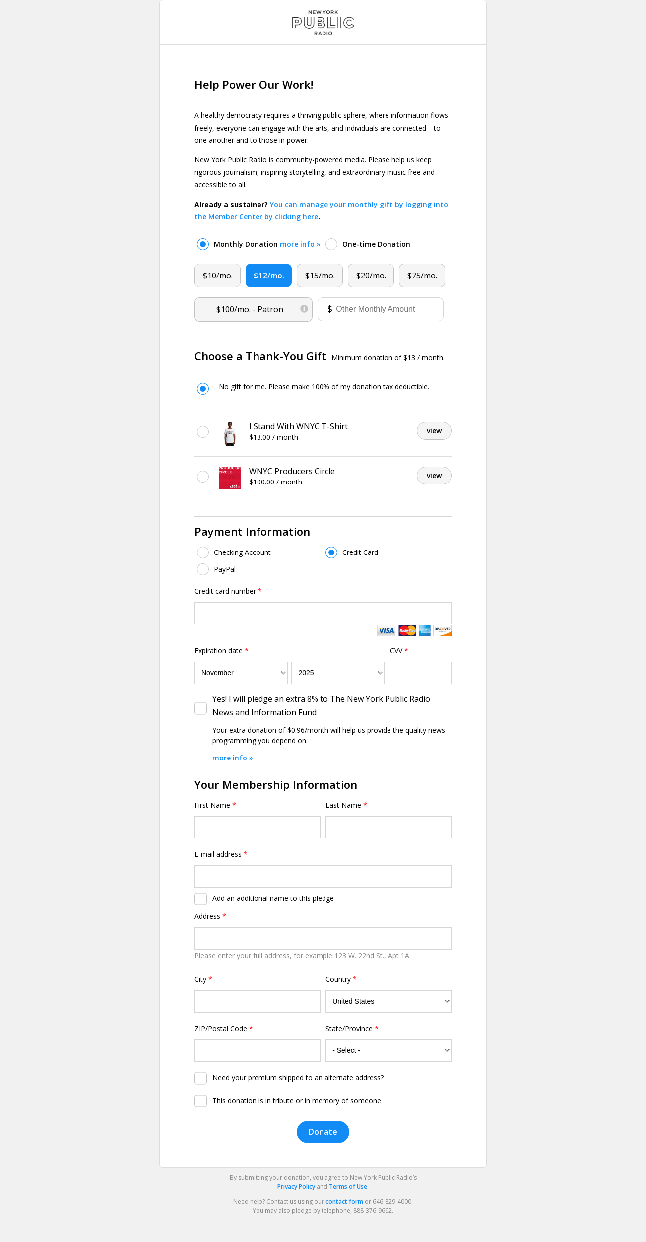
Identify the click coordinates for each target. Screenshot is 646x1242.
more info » (300, 244)
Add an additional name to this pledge (273, 898)
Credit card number (228, 591)
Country (341, 979)
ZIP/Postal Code (223, 1028)
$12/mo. (269, 275)
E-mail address (221, 854)
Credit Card (360, 552)
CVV (399, 650)
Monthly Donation (267, 244)
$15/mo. (320, 275)
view (434, 430)
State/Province (352, 1028)
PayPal (225, 569)
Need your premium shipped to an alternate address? (298, 1077)
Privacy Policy (296, 1186)
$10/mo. (218, 275)
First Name (215, 805)
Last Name (346, 805)
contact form (344, 1201)
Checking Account (242, 552)
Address (210, 916)
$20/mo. (371, 275)
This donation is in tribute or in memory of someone (296, 1100)
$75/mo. (422, 275)
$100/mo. (262, 307)
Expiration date (221, 650)
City (203, 979)
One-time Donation (376, 244)
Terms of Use (348, 1186)
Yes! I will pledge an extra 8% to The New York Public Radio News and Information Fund (321, 705)
